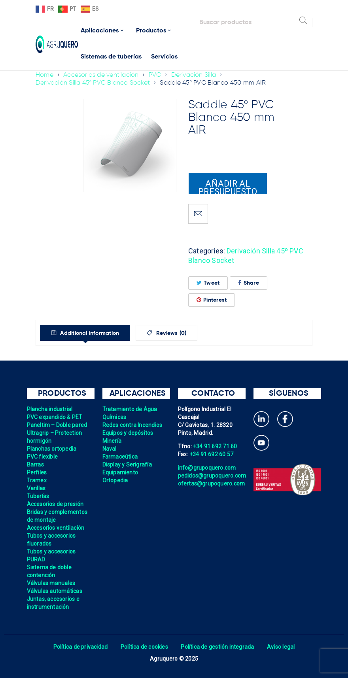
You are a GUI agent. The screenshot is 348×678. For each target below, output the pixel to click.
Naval (109, 448)
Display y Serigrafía (127, 464)
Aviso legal (281, 646)
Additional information (90, 333)
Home (44, 75)
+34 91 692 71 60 (215, 446)
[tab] (86, 332)
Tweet (208, 282)
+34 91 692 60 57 (211, 454)
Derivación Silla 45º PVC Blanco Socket (93, 83)
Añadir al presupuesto (227, 187)
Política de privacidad (80, 646)
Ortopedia (115, 480)
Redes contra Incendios (132, 424)
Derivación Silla (194, 75)
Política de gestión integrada (217, 646)
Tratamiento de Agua (130, 409)
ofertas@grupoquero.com (212, 483)
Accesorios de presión (55, 503)
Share (248, 282)
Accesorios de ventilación (101, 75)
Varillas (36, 488)
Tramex (37, 480)
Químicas (114, 417)
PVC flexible (42, 456)
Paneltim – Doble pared (57, 424)
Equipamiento (120, 472)
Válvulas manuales (51, 583)
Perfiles (37, 472)
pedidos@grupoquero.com (212, 475)
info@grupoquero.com (207, 467)
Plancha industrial (50, 409)
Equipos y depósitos (128, 432)
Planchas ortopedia (52, 448)
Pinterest (212, 299)
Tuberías (38, 496)
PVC (155, 75)
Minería (112, 440)
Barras (35, 464)
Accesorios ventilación (56, 527)
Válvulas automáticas (55, 590)
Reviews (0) (175, 333)
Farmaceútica (120, 456)
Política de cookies (144, 646)
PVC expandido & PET (55, 417)
